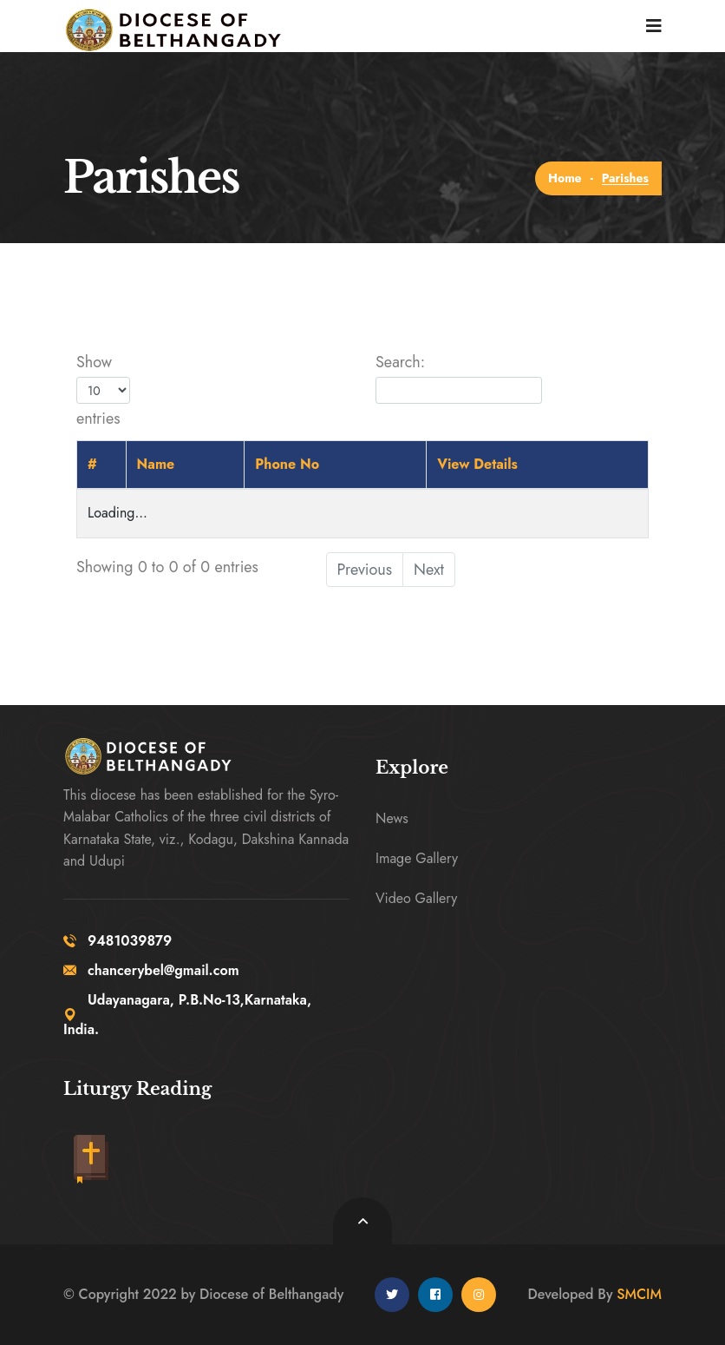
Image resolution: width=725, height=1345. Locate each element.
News (392, 818)
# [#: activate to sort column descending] (92, 464)
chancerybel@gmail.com (151, 970)
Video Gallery (416, 898)
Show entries (103, 390)
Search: (459, 377)
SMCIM (639, 1294)
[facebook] (435, 1294)
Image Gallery (417, 858)
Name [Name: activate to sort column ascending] (156, 464)
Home (565, 178)
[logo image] (165, 26)
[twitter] (392, 1294)
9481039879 (117, 941)
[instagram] (478, 1294)
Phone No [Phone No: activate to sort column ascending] (287, 464)
